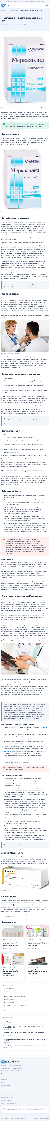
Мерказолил (5, 108)
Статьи (3, 1082)
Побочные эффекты (9, 1002)
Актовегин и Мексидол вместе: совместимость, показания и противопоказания (11, 972)
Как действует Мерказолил (11, 991)
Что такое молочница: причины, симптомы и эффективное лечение (10, 943)
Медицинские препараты (13, 10)
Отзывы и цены (8, 1010)
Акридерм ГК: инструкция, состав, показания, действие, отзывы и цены (37, 971)
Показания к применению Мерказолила (14, 996)
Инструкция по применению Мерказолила (15, 1005)
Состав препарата (9, 988)
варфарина (45, 760)
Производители (5, 1085)
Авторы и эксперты (6, 1100)
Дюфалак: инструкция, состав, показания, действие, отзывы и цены (37, 943)
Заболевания (4, 1077)
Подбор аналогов (6, 1092)
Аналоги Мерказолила (10, 1008)
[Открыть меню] (47, 5)
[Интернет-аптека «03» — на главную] (10, 5)
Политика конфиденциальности (9, 1103)
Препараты (4, 1079)
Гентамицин (7, 751)
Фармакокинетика (9, 994)
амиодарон (43, 728)
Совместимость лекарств (8, 1094)
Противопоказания (9, 999)
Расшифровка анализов (7, 1097)
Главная (3, 10)
